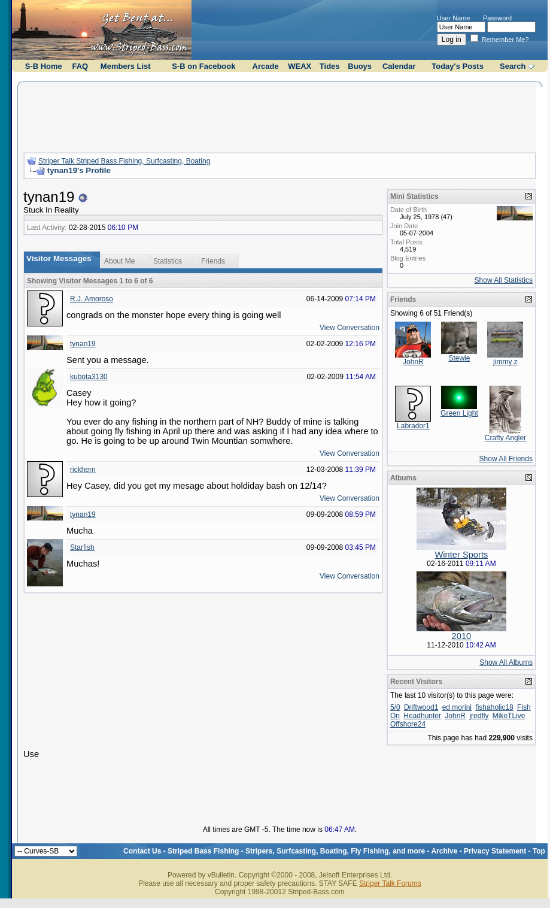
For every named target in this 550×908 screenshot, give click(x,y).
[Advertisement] (279, 116)
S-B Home (43, 66)
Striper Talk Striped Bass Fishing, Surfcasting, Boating (124, 161)
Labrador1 (413, 426)
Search (512, 66)
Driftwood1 (421, 707)
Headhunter (422, 716)
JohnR (413, 362)
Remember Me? (499, 39)
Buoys (360, 66)
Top (539, 851)
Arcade (266, 66)
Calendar (399, 66)
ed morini (457, 707)
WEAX (299, 66)
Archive (444, 851)
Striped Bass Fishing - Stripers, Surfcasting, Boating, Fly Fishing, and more (296, 851)
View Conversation (349, 327)
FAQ (80, 66)
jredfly (478, 716)
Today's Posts (458, 66)
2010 (462, 636)
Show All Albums (506, 662)
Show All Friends (506, 459)
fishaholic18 (494, 707)
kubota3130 (89, 377)
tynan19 (83, 344)
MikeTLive (509, 716)
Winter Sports (461, 554)
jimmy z (505, 362)
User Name (453, 18)
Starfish (82, 547)
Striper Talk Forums (390, 883)
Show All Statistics (504, 280)
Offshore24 (408, 724)
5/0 (395, 707)
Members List (126, 66)
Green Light (459, 413)
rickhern (83, 469)
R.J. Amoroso (91, 299)
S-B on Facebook (203, 66)
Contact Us (142, 851)
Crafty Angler (505, 438)
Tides (330, 66)
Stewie (459, 358)
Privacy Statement (495, 851)
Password (497, 18)
